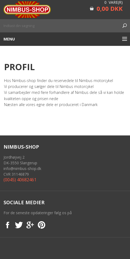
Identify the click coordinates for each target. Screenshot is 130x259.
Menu (9, 39)
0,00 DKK (110, 8)
